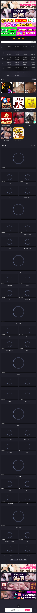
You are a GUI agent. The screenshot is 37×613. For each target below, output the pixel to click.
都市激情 (9, 67)
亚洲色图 (17, 62)
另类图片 (33, 64)
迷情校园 (9, 70)
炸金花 (17, 49)
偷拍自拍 (17, 57)
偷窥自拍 (9, 62)
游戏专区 (33, 46)
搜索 (34, 42)
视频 (3, 53)
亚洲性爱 (9, 57)
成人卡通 (25, 57)
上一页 (16, 559)
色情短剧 (17, 75)
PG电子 (9, 46)
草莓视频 (25, 73)
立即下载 (28, 610)
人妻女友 (25, 67)
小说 (3, 68)
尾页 (25, 559)
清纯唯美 (17, 64)
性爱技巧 (33, 70)
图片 (3, 63)
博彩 (3, 47)
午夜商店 (17, 73)
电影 (3, 58)
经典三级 (17, 59)
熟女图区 (25, 64)
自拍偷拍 (17, 52)
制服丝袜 (9, 59)
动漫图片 (33, 62)
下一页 (20, 559)
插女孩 (9, 73)
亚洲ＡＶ (9, 52)
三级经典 (3, 146)
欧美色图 (25, 62)
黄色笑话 (25, 70)
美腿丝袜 (9, 64)
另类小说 (17, 70)
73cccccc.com (18, 38)
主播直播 (25, 54)
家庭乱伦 (17, 67)
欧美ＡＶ (25, 52)
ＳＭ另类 (33, 54)
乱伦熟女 (25, 59)
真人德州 (17, 46)
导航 (3, 74)
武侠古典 (33, 67)
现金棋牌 (25, 49)
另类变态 (33, 59)
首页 (12, 559)
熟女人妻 (9, 54)
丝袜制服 (17, 54)
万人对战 (25, 46)
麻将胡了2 (9, 49)
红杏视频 (9, 75)
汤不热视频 (33, 73)
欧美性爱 (33, 57)
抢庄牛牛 (33, 49)
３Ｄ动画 (33, 52)
